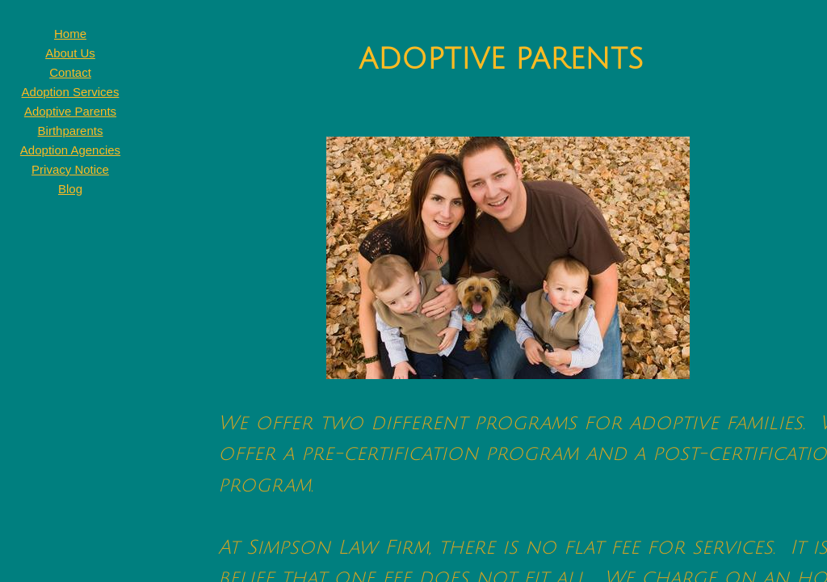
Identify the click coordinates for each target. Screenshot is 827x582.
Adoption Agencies (70, 150)
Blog (70, 189)
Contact (70, 72)
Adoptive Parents (70, 111)
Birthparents (70, 130)
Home (70, 33)
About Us (70, 53)
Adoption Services (71, 92)
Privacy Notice (70, 169)
